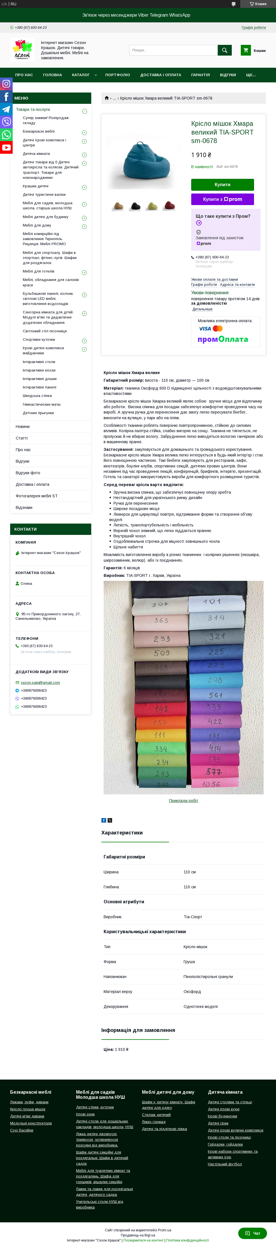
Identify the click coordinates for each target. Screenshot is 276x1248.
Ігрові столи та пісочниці (229, 1137)
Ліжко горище (154, 1122)
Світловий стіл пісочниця (45, 331)
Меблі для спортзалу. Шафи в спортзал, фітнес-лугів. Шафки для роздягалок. (50, 258)
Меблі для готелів (38, 271)
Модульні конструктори (31, 1123)
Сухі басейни (21, 1130)
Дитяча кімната (36, 153)
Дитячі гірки (218, 1123)
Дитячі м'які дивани (27, 1116)
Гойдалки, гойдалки (225, 1144)
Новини (23, 426)
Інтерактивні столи (39, 362)
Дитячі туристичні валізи (44, 194)
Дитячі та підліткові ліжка (164, 1129)
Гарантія (200, 75)
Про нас (24, 75)
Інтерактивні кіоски (39, 370)
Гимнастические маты (42, 404)
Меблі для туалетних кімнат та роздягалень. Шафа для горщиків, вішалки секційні (103, 1176)
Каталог (81, 75)
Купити (223, 184)
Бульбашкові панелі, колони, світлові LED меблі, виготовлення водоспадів (48, 298)
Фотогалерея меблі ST (37, 496)
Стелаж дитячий (156, 1115)
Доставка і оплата (160, 75)
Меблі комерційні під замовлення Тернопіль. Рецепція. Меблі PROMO (44, 239)
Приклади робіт (183, 800)
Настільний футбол (225, 1164)
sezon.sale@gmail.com (40, 682)
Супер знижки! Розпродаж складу (46, 120)
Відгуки (228, 75)
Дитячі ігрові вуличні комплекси (235, 1130)
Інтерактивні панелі (39, 387)
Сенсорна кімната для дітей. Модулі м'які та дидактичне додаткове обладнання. (48, 317)
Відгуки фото (28, 473)
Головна (52, 75)
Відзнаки (24, 507)
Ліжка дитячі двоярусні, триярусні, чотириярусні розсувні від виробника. (97, 1139)
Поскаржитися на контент (143, 1240)
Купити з (222, 199)
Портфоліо (117, 75)
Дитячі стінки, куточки (95, 1107)
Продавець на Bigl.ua (138, 1235)
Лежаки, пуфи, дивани (29, 1102)
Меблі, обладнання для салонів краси (51, 282)
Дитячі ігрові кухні (223, 1109)
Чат (252, 1233)
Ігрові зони (85, 1114)
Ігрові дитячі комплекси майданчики (43, 350)
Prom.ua (164, 1230)
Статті (22, 438)
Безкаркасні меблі (39, 131)
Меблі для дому (37, 225)
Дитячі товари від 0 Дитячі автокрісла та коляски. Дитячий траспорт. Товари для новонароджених (51, 170)
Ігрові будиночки (222, 1116)
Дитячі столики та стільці (230, 1102)
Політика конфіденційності (187, 1240)
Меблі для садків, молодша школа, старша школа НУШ (47, 205)
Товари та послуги (33, 109)
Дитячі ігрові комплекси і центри (44, 142)
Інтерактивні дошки (40, 379)
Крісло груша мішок (27, 1109)
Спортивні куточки (39, 339)
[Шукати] (225, 50)
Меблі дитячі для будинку (45, 217)
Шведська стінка (37, 396)
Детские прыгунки (38, 413)
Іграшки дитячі (35, 186)
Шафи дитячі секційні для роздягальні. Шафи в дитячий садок (102, 1158)
